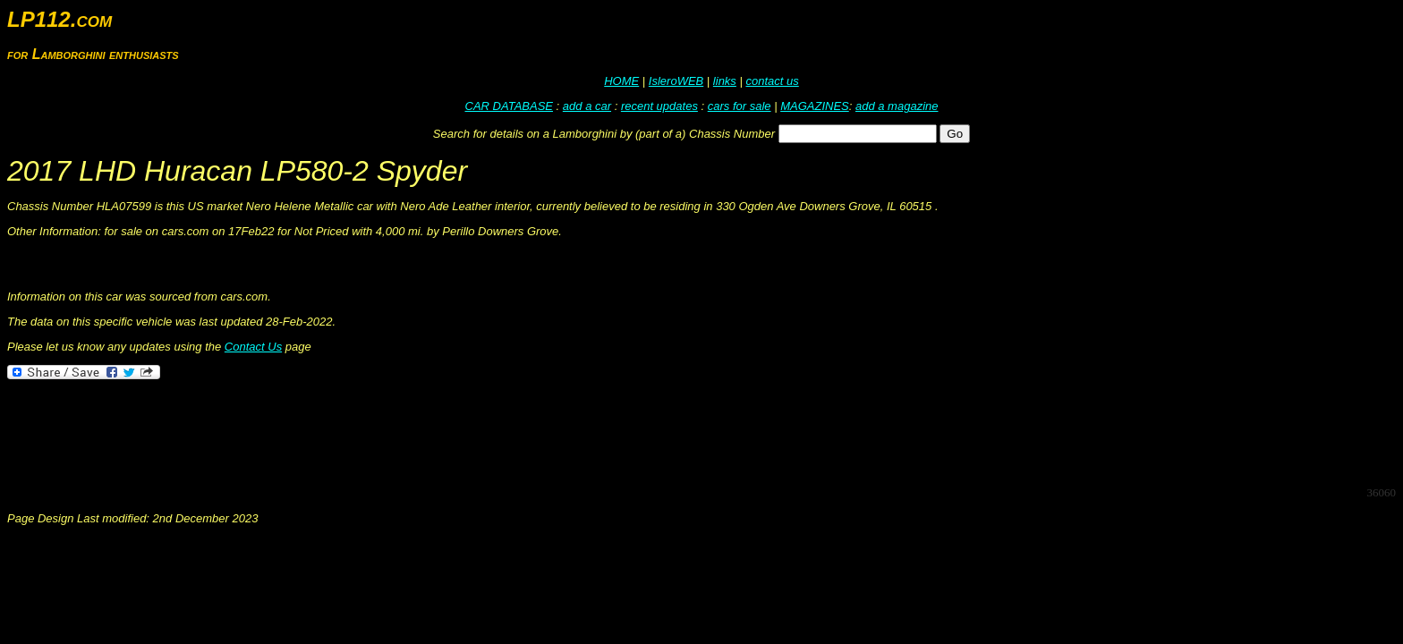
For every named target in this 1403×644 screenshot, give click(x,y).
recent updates (659, 106)
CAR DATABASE (509, 106)
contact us (771, 81)
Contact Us (253, 346)
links (724, 81)
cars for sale (739, 106)
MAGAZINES (814, 106)
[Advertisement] (333, 431)
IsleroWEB (676, 81)
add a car (587, 106)
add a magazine (897, 106)
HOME (621, 81)
